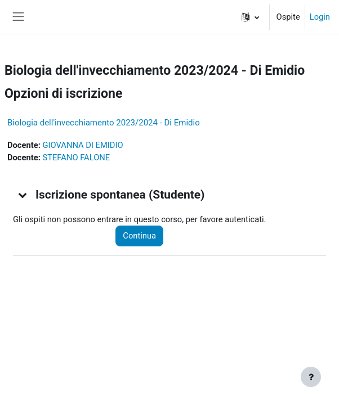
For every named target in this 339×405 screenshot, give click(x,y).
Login (320, 17)
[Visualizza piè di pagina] (311, 377)
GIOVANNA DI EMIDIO (82, 145)
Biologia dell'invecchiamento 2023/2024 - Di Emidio (103, 123)
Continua (139, 236)
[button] (250, 17)
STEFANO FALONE (76, 157)
